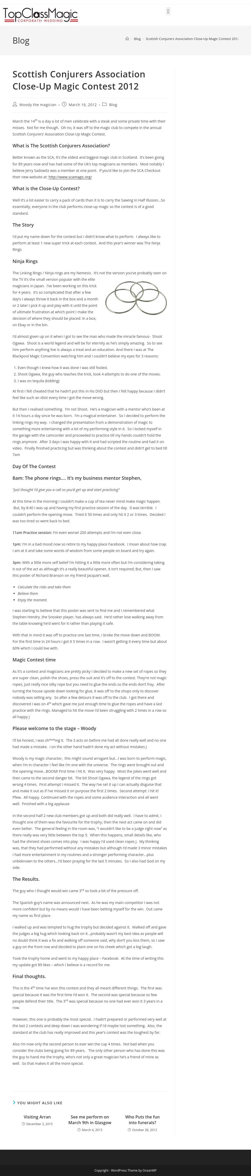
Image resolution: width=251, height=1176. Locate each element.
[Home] (127, 38)
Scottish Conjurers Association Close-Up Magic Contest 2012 (192, 38)
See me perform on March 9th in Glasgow (90, 1119)
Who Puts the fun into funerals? (142, 1119)
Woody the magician (37, 104)
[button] (168, 11)
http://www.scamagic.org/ (70, 176)
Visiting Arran (37, 1117)
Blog (113, 104)
